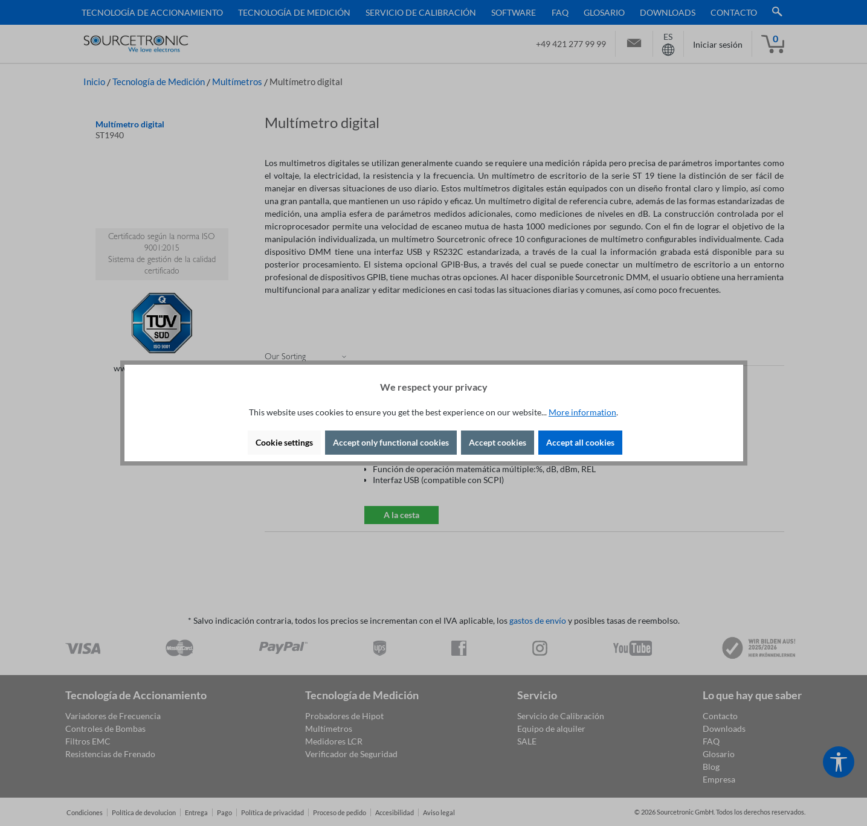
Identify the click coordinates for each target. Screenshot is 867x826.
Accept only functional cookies (391, 442)
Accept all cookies (580, 442)
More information (582, 412)
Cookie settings (284, 442)
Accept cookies (497, 442)
